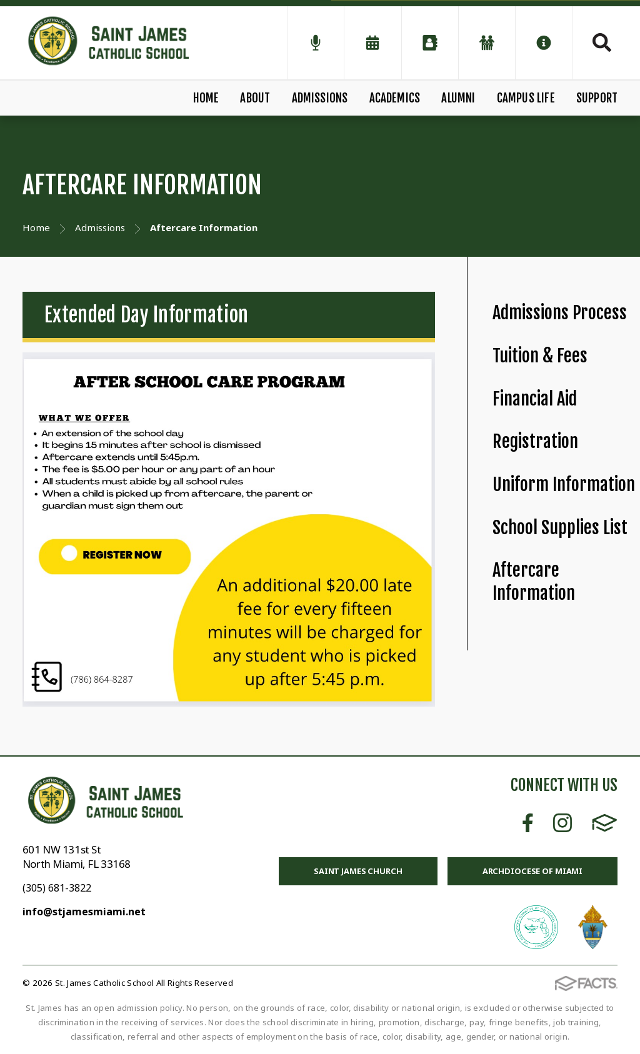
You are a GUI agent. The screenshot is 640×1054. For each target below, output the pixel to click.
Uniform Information (563, 484)
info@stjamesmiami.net (84, 911)
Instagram (562, 822)
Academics (395, 98)
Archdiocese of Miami (532, 871)
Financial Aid (534, 399)
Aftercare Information (533, 581)
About (255, 98)
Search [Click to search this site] (601, 42)
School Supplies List (560, 528)
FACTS (605, 822)
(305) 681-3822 (56, 888)
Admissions (320, 98)
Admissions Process (559, 313)
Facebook (528, 822)
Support (597, 98)
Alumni (458, 98)
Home (206, 98)
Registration (535, 441)
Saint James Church (358, 871)
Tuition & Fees (540, 356)
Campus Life (526, 98)
